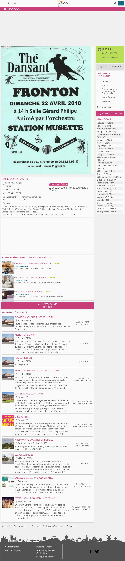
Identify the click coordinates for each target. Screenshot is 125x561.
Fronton (105, 85)
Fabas (99, 125)
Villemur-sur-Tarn (105, 177)
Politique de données (45, 556)
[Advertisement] (62, 28)
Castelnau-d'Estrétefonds (108, 134)
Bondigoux (102, 211)
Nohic (99, 143)
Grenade (101, 194)
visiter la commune (110, 113)
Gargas (100, 203)
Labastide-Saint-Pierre (107, 165)
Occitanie (106, 101)
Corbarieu (101, 208)
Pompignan (102, 131)
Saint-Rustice (103, 128)
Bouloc (100, 140)
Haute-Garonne (109, 97)
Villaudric (101, 123)
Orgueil (100, 145)
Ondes (100, 174)
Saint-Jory (101, 200)
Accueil (6, 526)
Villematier (102, 182)
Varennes (101, 197)
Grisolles (101, 148)
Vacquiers (101, 185)
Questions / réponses (46, 546)
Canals (100, 151)
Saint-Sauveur (103, 188)
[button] (110, 54)
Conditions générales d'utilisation (45, 551)
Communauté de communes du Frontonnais (109, 91)
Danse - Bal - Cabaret (58, 184)
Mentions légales (12, 550)
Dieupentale (102, 179)
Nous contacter (12, 546)
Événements (20, 526)
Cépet (99, 191)
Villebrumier (102, 171)
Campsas (101, 154)
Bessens (100, 205)
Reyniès (100, 162)
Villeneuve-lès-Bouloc (106, 157)
